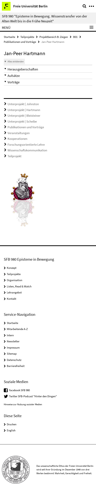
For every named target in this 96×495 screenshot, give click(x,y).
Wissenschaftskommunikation (27, 150)
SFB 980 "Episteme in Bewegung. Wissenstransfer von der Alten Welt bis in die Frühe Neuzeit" (44, 18)
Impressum (13, 347)
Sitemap (12, 353)
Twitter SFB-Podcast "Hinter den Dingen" (33, 396)
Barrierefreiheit (16, 366)
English (11, 430)
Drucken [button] (11, 424)
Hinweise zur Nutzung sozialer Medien (23, 404)
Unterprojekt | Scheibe (22, 121)
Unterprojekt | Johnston (23, 104)
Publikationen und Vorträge (20, 42)
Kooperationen (17, 139)
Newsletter (13, 341)
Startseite (9, 37)
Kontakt (11, 298)
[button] (48, 69)
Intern (10, 335)
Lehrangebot (14, 292)
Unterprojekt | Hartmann (24, 110)
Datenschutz (14, 360)
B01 (75, 37)
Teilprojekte (27, 37)
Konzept (11, 268)
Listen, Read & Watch (19, 286)
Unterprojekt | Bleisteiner (24, 115)
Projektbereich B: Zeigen (53, 37)
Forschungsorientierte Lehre (26, 144)
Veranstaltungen (19, 133)
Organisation (14, 280)
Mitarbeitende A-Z (17, 329)
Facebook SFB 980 (19, 390)
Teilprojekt (15, 156)
